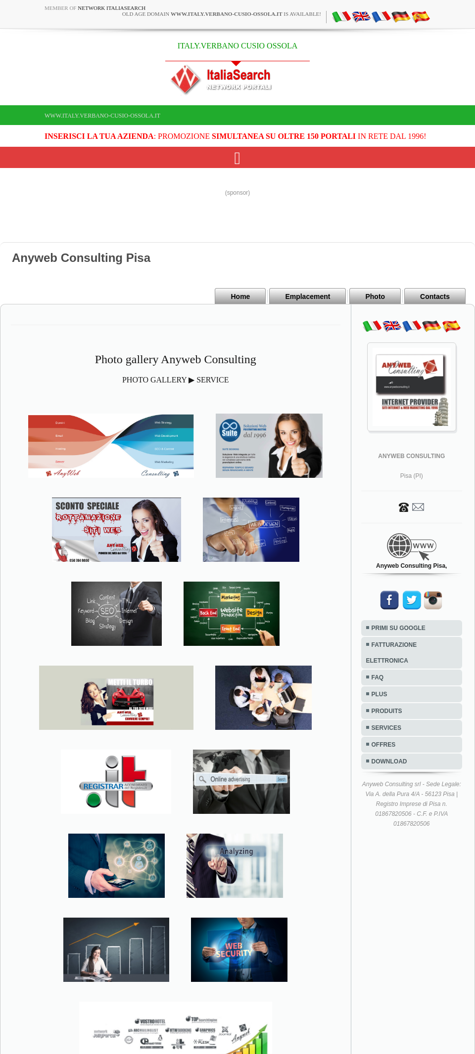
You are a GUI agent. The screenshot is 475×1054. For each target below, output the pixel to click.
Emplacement (307, 296)
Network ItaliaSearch (111, 8)
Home (240, 296)
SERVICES (386, 727)
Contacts (435, 296)
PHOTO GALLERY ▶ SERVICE (175, 380)
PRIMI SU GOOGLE (399, 628)
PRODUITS (387, 711)
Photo (375, 296)
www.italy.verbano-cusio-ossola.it (102, 115)
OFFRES (384, 744)
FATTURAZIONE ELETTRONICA (391, 652)
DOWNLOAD (389, 761)
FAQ (378, 677)
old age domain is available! (221, 14)
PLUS (379, 694)
